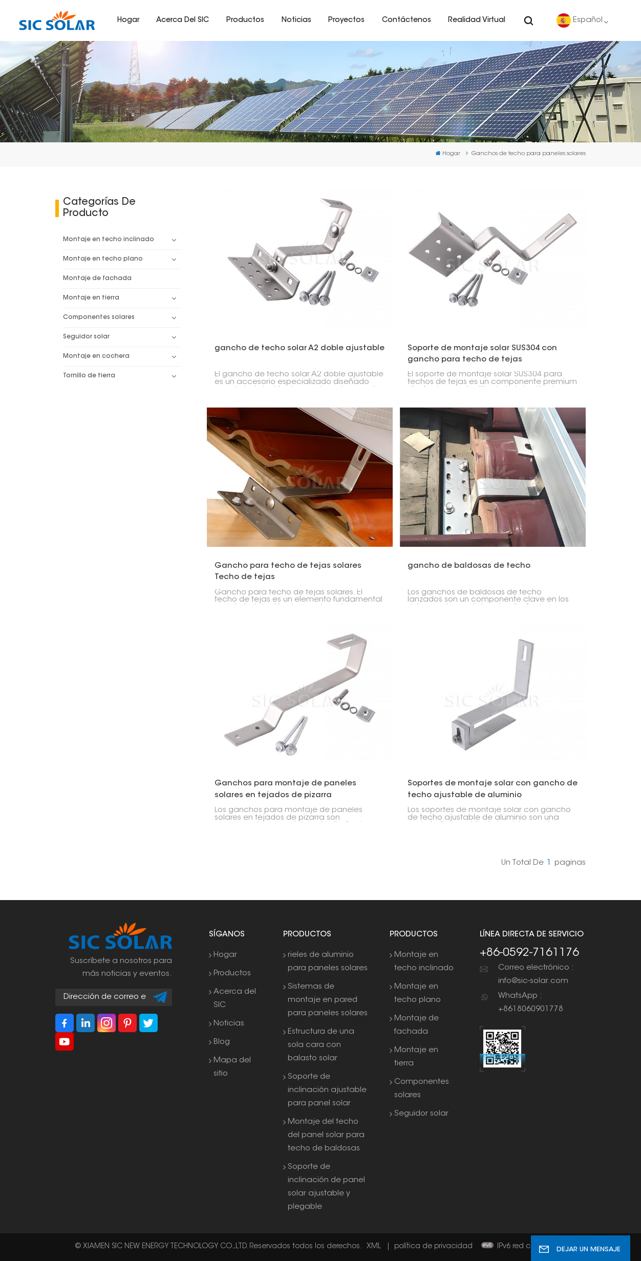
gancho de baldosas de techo (469, 566)
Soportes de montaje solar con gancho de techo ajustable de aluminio (493, 789)
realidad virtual (476, 20)
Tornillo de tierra (89, 376)
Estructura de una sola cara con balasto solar (321, 1045)
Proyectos (346, 20)
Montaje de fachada (97, 278)
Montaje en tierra (91, 298)
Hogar (128, 20)
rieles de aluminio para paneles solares (328, 961)
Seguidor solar (86, 337)
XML (374, 1246)
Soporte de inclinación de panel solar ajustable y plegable (326, 1187)
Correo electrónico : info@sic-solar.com (535, 974)
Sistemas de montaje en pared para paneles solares (328, 1000)
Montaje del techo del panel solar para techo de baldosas (326, 1135)
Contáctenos (406, 20)
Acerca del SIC (182, 20)
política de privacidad (433, 1246)
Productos (245, 20)
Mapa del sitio (232, 1067)
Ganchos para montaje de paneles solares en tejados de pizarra (285, 789)
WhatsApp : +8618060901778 (530, 1002)
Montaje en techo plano (103, 259)
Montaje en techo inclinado (108, 240)
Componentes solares (99, 317)
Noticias (296, 20)
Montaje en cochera (96, 356)
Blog (221, 1042)
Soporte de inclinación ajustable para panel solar (327, 1090)
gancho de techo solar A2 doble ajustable (299, 348)
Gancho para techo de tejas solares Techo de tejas (288, 571)
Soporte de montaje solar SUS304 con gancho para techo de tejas (482, 354)
